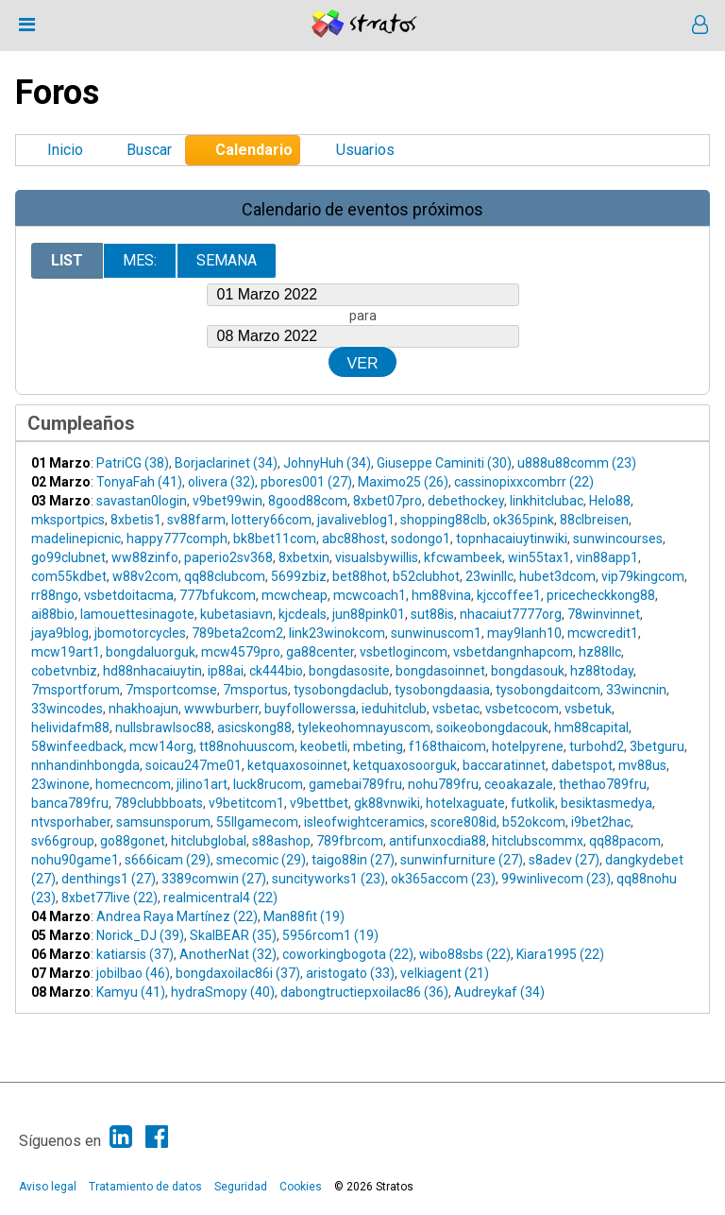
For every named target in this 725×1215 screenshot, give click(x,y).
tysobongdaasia (442, 689)
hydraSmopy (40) (223, 992)
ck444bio (276, 670)
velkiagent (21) (444, 973)
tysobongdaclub (341, 689)
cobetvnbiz (64, 670)
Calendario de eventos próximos (362, 209)
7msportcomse (171, 689)
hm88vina (441, 595)
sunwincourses (618, 538)
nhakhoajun (143, 708)
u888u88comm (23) (576, 463)
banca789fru (70, 803)
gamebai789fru (355, 784)
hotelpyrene (528, 746)
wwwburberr (221, 708)
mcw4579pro (240, 651)
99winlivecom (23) (556, 878)
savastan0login (141, 500)
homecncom (133, 784)
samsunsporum (163, 822)
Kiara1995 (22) (560, 954)
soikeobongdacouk (492, 727)
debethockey (466, 500)
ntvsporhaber (70, 822)
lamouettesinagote (137, 614)
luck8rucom (268, 784)
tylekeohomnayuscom (363, 727)
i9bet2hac (601, 822)
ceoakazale (518, 784)
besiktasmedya (606, 803)
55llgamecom (257, 822)
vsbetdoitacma (129, 595)
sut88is (432, 614)
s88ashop (281, 840)
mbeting (378, 746)
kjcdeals (302, 614)
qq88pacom (625, 840)
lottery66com (271, 519)
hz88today (601, 670)
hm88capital (591, 727)
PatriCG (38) (132, 463)
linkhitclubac (546, 500)
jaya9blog (60, 633)
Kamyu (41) (130, 992)
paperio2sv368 (228, 557)
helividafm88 (70, 727)
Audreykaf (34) (499, 992)
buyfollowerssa (310, 708)
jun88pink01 (368, 614)
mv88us (642, 765)
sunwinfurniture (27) (461, 859)
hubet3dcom (557, 576)
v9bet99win (227, 500)
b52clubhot (426, 576)
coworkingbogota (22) (347, 954)
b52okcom (533, 822)
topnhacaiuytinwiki (511, 538)
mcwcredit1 (602, 633)
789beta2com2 (237, 633)
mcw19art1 (65, 651)
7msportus (255, 689)
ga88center (320, 651)
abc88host (353, 538)
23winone (60, 784)
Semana (226, 260)
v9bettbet (319, 803)
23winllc (489, 576)
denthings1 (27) (108, 878)
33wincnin (636, 689)
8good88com (307, 500)
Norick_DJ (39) (140, 935)
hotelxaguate (465, 803)
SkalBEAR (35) (233, 935)
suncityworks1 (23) (328, 878)
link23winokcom (337, 633)
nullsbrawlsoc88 (163, 727)
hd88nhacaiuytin (152, 670)
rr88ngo (54, 595)
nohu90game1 (75, 859)
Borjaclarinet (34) (226, 463)
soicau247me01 (193, 765)
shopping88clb (443, 519)
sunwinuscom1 (436, 633)
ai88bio (53, 614)
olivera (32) (221, 481)
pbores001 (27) (306, 481)
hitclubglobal (208, 840)
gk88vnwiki (387, 803)
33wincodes (67, 708)
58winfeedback (77, 746)
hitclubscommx (537, 840)
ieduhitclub (394, 708)
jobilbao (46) (133, 973)
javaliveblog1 (356, 519)
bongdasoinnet (440, 670)
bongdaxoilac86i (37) (238, 973)
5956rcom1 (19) (330, 935)
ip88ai (226, 670)
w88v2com (145, 576)
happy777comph (177, 538)
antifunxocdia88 (437, 840)
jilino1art (202, 784)
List (67, 260)
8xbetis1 (135, 519)
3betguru (657, 746)
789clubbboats (158, 803)
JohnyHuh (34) (327, 463)
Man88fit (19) (304, 916)
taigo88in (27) (353, 859)
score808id (463, 822)
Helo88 (610, 500)
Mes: (140, 260)
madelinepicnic (76, 538)
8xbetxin (303, 557)
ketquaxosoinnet (297, 765)
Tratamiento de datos (145, 1186)
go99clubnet (68, 557)
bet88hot (359, 576)
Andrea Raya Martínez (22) (177, 916)
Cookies (300, 1186)
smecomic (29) (261, 859)
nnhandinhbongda (85, 765)
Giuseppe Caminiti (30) (444, 463)
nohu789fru (443, 784)
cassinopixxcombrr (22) (524, 481)
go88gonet (132, 840)
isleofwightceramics (364, 822)
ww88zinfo (144, 557)
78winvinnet (603, 614)
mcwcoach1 (369, 595)
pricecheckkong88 (601, 595)
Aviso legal (47, 1186)
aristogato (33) (350, 973)
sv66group (62, 840)
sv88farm (196, 519)
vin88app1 (607, 557)
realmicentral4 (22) (220, 897)
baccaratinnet (504, 765)
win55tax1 (539, 557)
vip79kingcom (642, 576)
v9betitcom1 (246, 803)
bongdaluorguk (150, 651)
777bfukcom (217, 595)
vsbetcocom (522, 708)
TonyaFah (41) (139, 481)
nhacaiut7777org (511, 614)
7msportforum (75, 689)
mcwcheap (294, 595)
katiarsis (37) (135, 954)
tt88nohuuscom (247, 746)
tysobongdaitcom (548, 689)
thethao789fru (603, 784)
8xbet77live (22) (109, 897)
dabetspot (582, 765)
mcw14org (161, 746)
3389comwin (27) (213, 878)
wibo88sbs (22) (465, 954)
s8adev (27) (564, 859)
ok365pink (523, 519)
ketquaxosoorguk (405, 765)
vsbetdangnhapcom (513, 651)
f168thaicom (447, 746)
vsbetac (456, 708)
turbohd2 (596, 746)
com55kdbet (69, 576)
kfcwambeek (463, 557)
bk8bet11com (274, 538)
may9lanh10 (524, 633)
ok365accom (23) (443, 878)
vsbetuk (588, 708)
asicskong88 (254, 727)
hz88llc (600, 651)
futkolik (533, 803)
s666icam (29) (168, 859)
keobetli (323, 746)
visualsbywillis (376, 557)
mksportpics (68, 519)
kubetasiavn (236, 614)
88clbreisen (594, 519)
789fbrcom (349, 840)
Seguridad (240, 1186)
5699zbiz (299, 576)
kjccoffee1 (509, 595)
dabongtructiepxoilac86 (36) (364, 992)
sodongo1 (420, 538)
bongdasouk (528, 670)
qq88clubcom (224, 576)
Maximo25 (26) (403, 481)
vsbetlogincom (403, 651)
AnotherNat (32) (228, 954)
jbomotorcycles (140, 633)
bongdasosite (349, 670)
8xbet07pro (387, 500)
